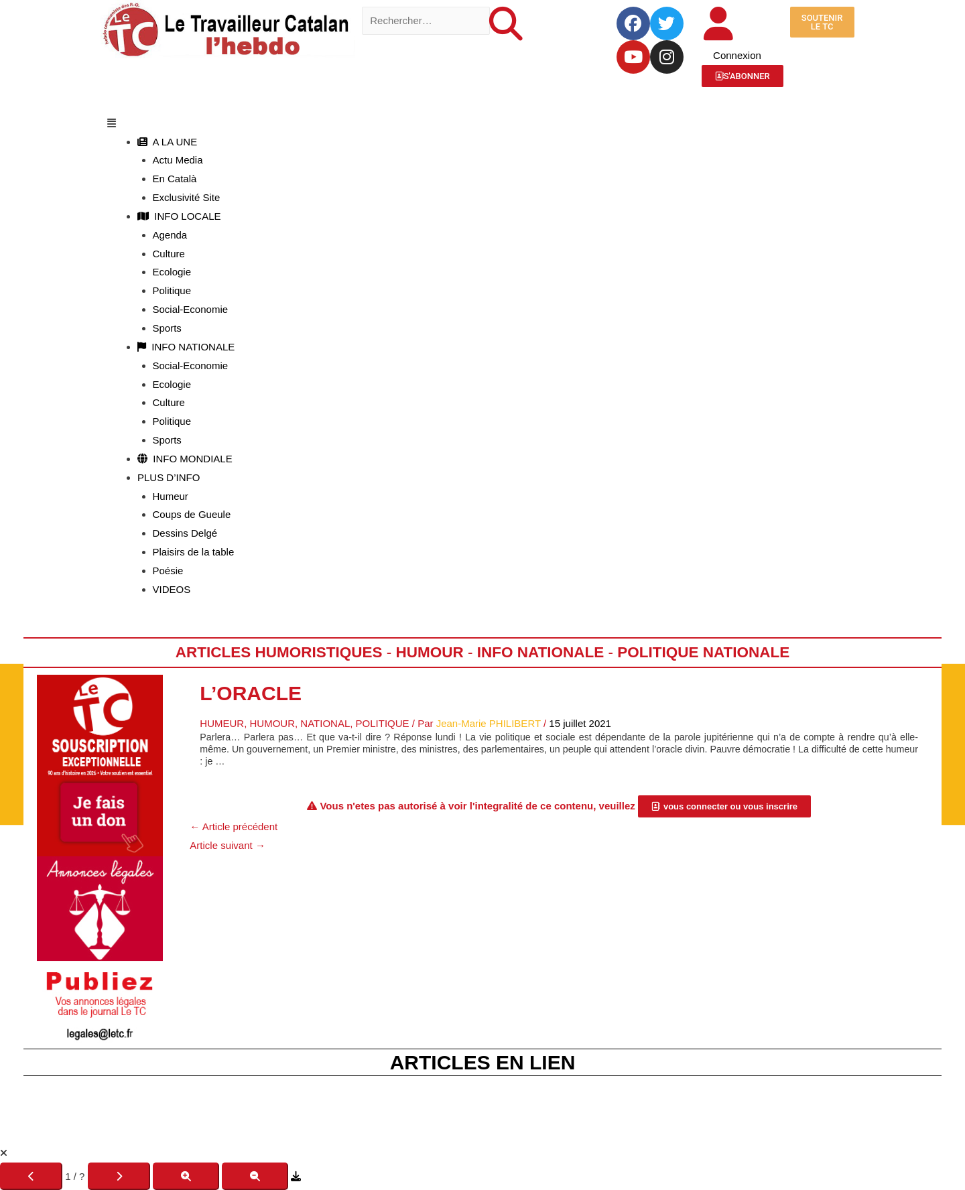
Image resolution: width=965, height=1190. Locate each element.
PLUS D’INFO (168, 477)
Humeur (170, 496)
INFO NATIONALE (186, 346)
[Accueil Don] (100, 764)
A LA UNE (167, 141)
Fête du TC (402, 1108)
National (325, 723)
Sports (167, 328)
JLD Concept (526, 1127)
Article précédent (233, 826)
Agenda (170, 235)
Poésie (168, 570)
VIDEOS (172, 589)
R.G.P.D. (670, 1108)
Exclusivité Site (186, 197)
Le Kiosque (551, 1108)
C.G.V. (614, 1108)
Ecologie (172, 271)
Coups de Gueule (192, 514)
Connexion (737, 55)
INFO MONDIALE (185, 458)
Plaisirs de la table (194, 551)
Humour (429, 652)
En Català (175, 178)
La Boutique (476, 1108)
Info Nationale (540, 652)
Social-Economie (191, 309)
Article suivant (227, 845)
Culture (169, 253)
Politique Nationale (703, 652)
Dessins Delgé (185, 533)
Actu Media (178, 160)
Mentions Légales (314, 1108)
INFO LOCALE (179, 216)
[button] (482, 123)
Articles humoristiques (279, 652)
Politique (172, 290)
